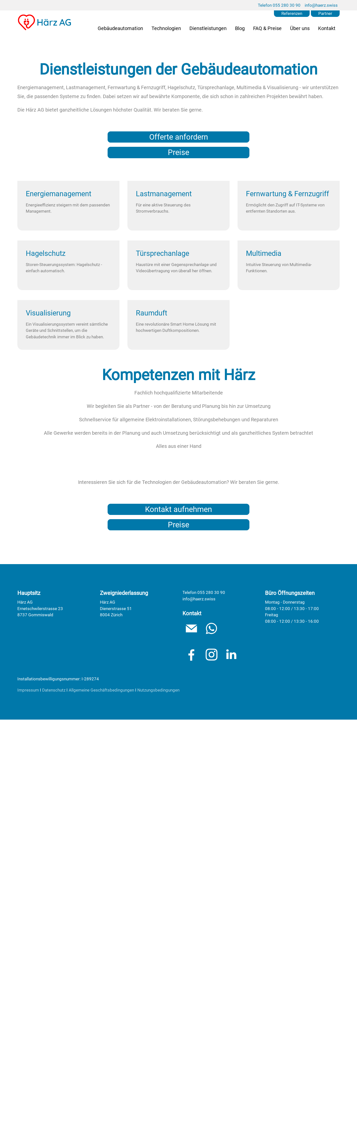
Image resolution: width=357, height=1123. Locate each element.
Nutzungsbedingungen (158, 1093)
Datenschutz (53, 1093)
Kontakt (326, 28)
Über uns (300, 28)
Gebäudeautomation (120, 28)
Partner (325, 13)
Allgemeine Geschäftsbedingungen (101, 1093)
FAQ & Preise (267, 28)
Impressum (28, 1093)
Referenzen (291, 13)
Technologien (166, 28)
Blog (240, 28)
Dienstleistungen (208, 28)
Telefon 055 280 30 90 (279, 5)
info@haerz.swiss (321, 5)
